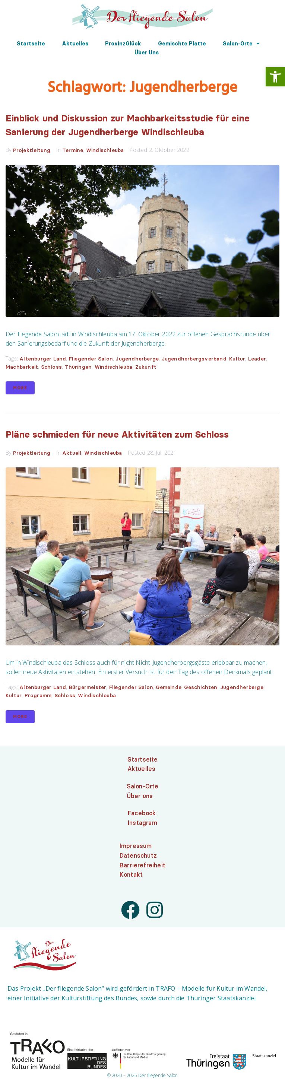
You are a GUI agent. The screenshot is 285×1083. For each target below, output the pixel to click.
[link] (275, 76)
